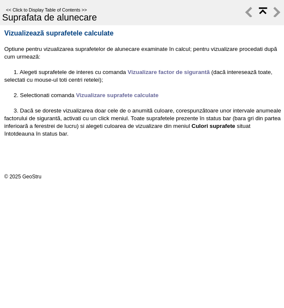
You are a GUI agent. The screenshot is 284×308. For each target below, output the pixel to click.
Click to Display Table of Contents (46, 9)
